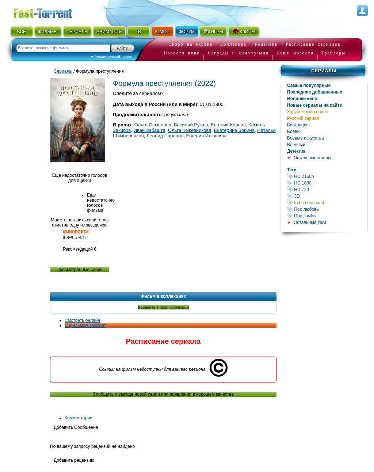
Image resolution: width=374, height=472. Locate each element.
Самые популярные (309, 85)
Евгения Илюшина (206, 135)
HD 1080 (327, 183)
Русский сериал (303, 118)
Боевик (294, 131)
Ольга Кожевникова (189, 130)
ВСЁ (21, 31)
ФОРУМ (187, 31)
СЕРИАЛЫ (77, 31)
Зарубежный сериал (307, 111)
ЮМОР (162, 31)
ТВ (138, 31)
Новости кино (182, 53)
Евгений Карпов (228, 124)
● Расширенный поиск (111, 56)
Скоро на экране (190, 44)
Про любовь (327, 209)
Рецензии (266, 44)
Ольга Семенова (152, 124)
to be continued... (327, 202)
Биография (298, 124)
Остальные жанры (312, 157)
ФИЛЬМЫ (48, 31)
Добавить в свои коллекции (163, 307)
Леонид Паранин (164, 135)
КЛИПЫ (243, 31)
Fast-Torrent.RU (50, 12)
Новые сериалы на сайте (314, 105)
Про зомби (327, 215)
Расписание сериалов (313, 44)
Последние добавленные (314, 92)
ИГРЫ (213, 31)
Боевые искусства (305, 138)
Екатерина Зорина (234, 130)
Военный (296, 144)
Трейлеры (333, 53)
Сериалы (323, 70)
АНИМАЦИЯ (109, 31)
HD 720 (327, 189)
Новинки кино (302, 98)
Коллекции (233, 44)
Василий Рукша (191, 124)
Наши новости (295, 53)
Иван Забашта (149, 130)
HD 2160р (327, 176)
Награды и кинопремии (238, 53)
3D (327, 196)
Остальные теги (310, 222)
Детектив (296, 151)
